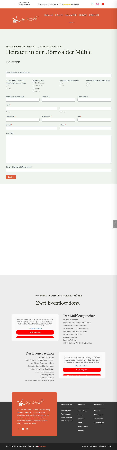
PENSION (83, 15)
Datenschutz (102, 446)
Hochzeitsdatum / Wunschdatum (18, 72)
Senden (11, 177)
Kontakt (79, 423)
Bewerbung (80, 431)
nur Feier (36, 91)
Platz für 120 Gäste (67, 421)
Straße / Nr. (10, 117)
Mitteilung (9, 133)
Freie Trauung (38, 86)
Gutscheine (80, 419)
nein (8, 88)
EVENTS (58, 15)
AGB (110, 446)
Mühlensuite (97, 411)
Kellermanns (42, 446)
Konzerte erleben (66, 417)
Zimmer (79, 415)
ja (7, 86)
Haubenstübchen (99, 423)
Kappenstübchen (99, 419)
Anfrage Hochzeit (82, 427)
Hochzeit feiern (66, 411)
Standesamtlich (39, 83)
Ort (79, 117)
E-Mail (9, 125)
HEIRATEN (48, 15)
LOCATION (94, 15)
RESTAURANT (71, 15)
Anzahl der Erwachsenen (15, 97)
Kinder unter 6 (82, 97)
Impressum (93, 446)
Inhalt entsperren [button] (35, 332)
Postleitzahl (46, 117)
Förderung (85, 446)
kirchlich (36, 89)
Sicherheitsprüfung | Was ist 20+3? (19, 167)
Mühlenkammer (98, 415)
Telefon (63, 125)
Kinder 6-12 (46, 97)
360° (70, 23)
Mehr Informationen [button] (35, 328)
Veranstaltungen (66, 414)
